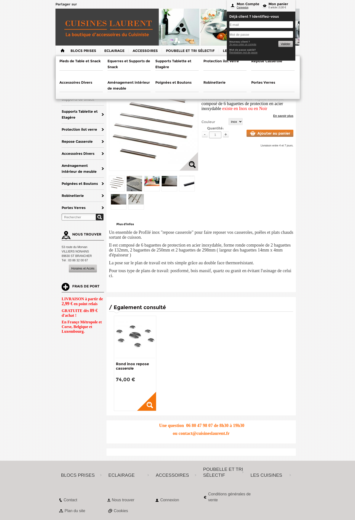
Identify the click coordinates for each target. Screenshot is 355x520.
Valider (285, 44)
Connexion (242, 7)
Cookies (121, 511)
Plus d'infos (125, 224)
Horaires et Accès (82, 268)
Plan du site (75, 511)
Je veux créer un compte (242, 44)
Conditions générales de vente (229, 497)
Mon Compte (248, 4)
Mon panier (278, 4)
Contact (70, 500)
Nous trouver (123, 500)
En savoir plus (283, 116)
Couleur (208, 122)
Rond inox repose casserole (132, 366)
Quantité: (215, 128)
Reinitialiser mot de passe (243, 52)
